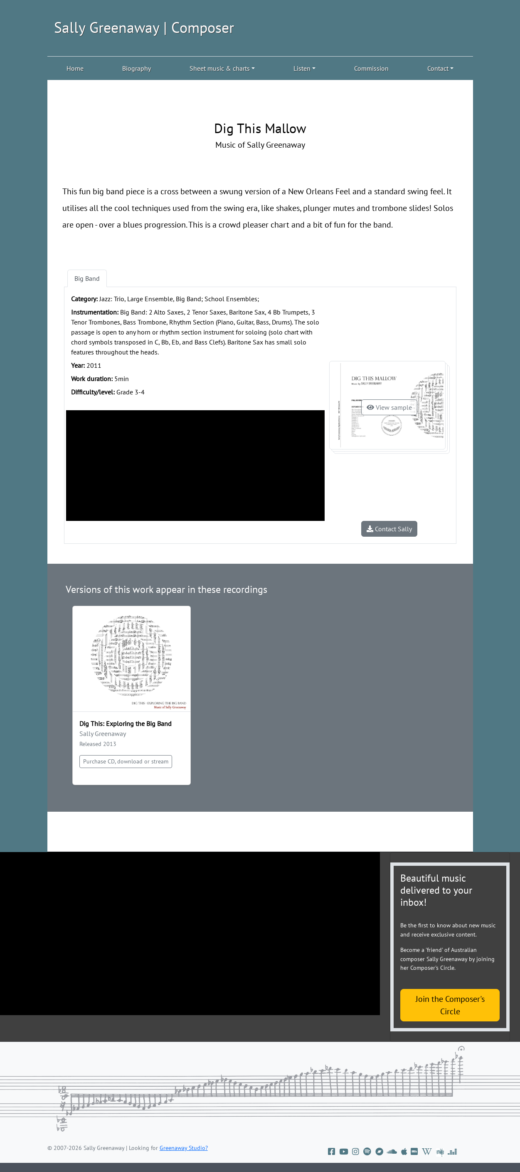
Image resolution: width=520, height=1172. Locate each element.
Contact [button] (438, 68)
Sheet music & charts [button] (220, 68)
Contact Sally (389, 529)
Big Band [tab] (87, 278)
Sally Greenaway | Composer (144, 27)
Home (75, 68)
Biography (136, 68)
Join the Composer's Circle (450, 1005)
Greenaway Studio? (184, 1148)
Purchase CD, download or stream (125, 761)
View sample (389, 407)
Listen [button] (302, 68)
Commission (371, 68)
